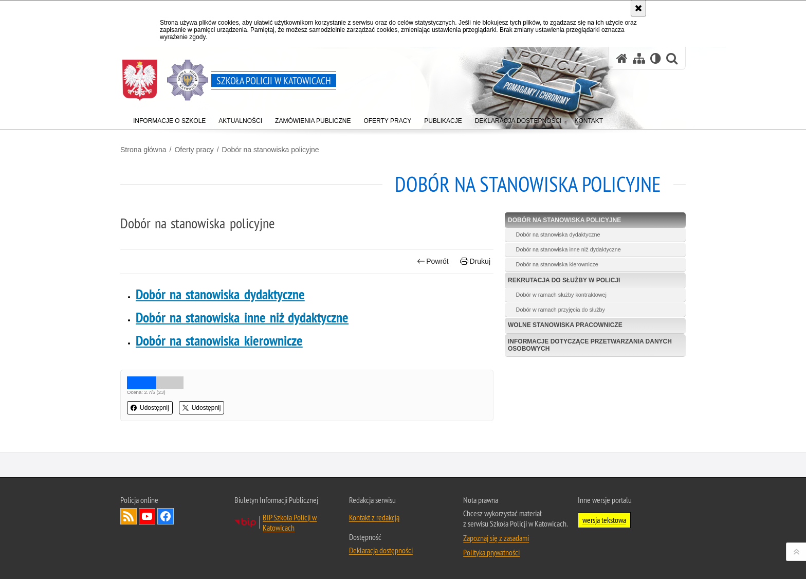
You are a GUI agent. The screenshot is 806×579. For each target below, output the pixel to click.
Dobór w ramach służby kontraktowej (561, 295)
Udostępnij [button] (150, 407)
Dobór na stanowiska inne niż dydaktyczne (242, 318)
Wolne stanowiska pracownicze (565, 325)
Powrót (433, 261)
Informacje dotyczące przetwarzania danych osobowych (590, 345)
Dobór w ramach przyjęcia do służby (560, 309)
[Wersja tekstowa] (655, 58)
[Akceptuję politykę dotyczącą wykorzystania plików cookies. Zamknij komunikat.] (638, 8)
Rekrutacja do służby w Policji (564, 280)
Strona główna (143, 150)
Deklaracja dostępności (381, 550)
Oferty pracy (193, 150)
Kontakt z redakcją (374, 517)
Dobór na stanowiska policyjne (270, 150)
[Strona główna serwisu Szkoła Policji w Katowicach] (622, 58)
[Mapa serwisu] (639, 58)
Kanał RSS (128, 516)
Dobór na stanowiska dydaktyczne (220, 294)
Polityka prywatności (491, 552)
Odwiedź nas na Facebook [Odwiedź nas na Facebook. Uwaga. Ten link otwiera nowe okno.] (165, 516)
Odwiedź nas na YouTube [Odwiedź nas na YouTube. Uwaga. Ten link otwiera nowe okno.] (147, 516)
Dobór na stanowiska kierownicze (219, 341)
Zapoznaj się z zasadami (496, 538)
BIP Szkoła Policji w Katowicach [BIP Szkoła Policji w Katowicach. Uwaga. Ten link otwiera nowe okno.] (290, 522)
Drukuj (475, 261)
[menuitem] (169, 118)
